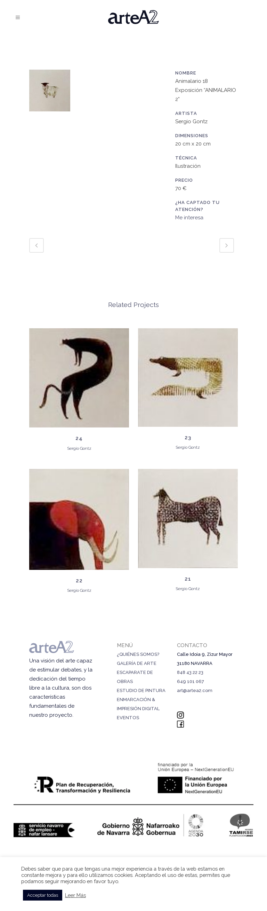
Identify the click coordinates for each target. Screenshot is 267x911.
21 (188, 579)
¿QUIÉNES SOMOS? (138, 654)
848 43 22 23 (190, 672)
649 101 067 (190, 681)
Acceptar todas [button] (42, 895)
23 (188, 437)
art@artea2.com (194, 690)
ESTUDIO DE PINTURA (141, 690)
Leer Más (75, 895)
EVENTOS (128, 717)
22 (79, 581)
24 (79, 438)
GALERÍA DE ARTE (136, 663)
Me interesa (189, 217)
